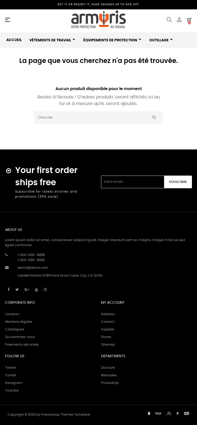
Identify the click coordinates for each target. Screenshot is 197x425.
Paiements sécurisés (22, 344)
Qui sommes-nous (20, 337)
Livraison (12, 314)
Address (108, 314)
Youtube (12, 390)
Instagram (13, 383)
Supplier (107, 329)
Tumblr (10, 375)
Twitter (10, 367)
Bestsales (109, 375)
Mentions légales (18, 322)
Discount (108, 367)
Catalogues (14, 329)
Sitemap (108, 344)
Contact (107, 322)
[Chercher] (98, 117)
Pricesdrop (110, 383)
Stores (106, 337)
